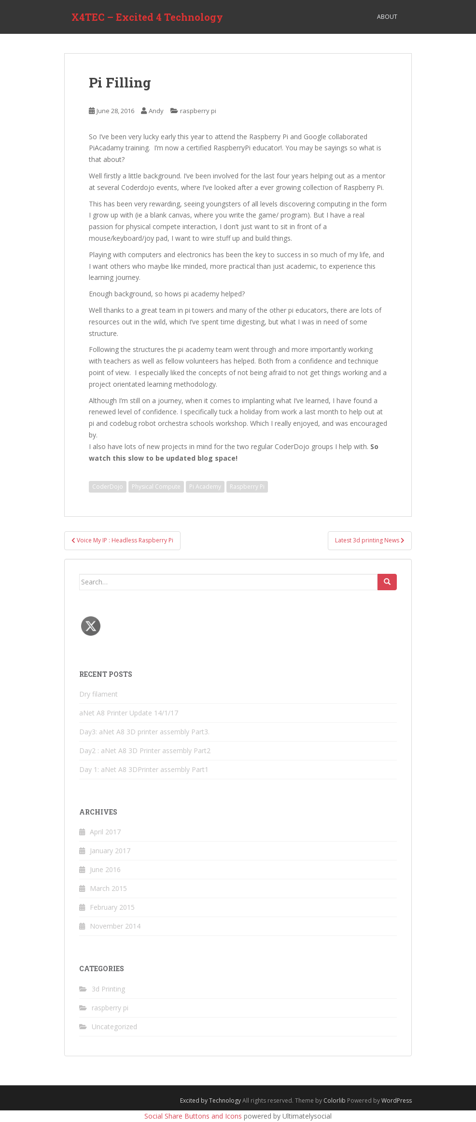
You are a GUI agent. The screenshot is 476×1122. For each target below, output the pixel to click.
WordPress (396, 1100)
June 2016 (105, 869)
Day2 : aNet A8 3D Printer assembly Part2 (144, 750)
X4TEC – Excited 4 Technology (147, 17)
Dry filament (98, 694)
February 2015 (112, 907)
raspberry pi (198, 110)
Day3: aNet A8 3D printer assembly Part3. (144, 731)
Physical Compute (156, 486)
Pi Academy (205, 486)
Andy (156, 110)
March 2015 (108, 888)
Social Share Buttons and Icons (193, 1116)
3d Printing (108, 988)
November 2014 (115, 926)
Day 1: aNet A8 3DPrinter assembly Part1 (144, 769)
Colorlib (334, 1100)
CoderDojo (107, 486)
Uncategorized (114, 1026)
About (387, 17)
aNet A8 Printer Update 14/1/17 (128, 712)
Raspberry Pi (247, 486)
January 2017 (110, 850)
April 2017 (105, 831)
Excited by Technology (210, 1100)
